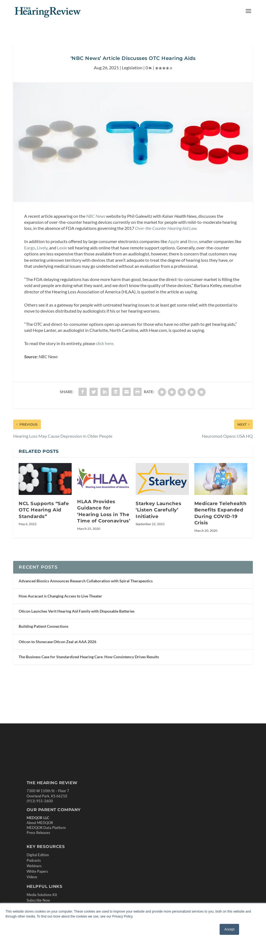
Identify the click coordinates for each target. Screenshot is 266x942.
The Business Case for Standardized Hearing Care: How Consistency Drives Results (89, 656)
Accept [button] (229, 929)
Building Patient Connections (43, 626)
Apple (174, 241)
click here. (104, 343)
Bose (192, 241)
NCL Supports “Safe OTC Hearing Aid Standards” (44, 510)
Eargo (29, 247)
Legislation (132, 67)
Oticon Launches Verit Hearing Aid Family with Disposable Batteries (77, 611)
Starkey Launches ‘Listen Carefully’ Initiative (158, 510)
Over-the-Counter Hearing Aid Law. (166, 228)
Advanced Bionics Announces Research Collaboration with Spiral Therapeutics (86, 581)
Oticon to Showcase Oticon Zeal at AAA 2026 (57, 641)
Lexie (62, 247)
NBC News (95, 216)
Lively (42, 247)
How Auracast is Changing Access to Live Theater (60, 596)
